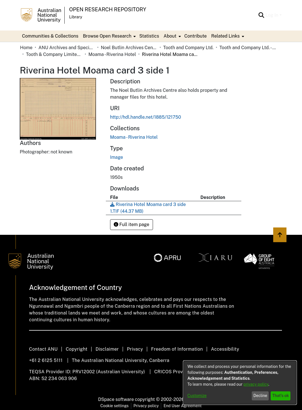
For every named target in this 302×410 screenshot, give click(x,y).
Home (26, 47)
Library (75, 17)
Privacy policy (146, 406)
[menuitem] (109, 36)
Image (116, 157)
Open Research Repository (107, 9)
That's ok (280, 395)
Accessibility (225, 349)
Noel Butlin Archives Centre (129, 47)
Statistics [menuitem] (149, 36)
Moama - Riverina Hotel (112, 54)
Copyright (76, 349)
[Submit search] (261, 15)
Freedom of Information (177, 349)
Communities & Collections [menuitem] (50, 36)
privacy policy (256, 384)
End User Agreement (182, 406)
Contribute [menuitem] (195, 36)
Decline (260, 395)
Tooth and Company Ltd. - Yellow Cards (247, 47)
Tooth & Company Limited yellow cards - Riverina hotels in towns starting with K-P (54, 54)
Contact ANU (43, 349)
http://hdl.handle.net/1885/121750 (145, 117)
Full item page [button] (131, 224)
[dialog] (239, 382)
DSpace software (116, 399)
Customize (197, 395)
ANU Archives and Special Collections (66, 47)
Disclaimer (107, 349)
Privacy (135, 349)
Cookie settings (114, 406)
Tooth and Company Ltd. (188, 47)
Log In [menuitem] (271, 15)
